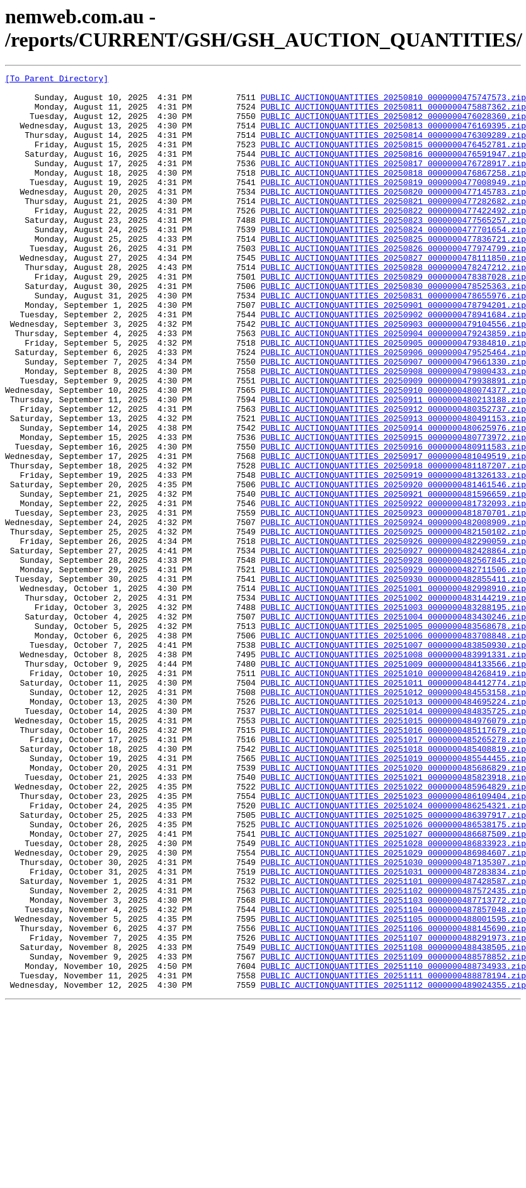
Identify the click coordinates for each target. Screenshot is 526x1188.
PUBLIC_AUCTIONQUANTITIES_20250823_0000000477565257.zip (393, 250)
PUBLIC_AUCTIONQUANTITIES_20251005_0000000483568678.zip (393, 737)
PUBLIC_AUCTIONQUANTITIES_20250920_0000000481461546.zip (393, 567)
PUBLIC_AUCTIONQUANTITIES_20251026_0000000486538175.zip (393, 975)
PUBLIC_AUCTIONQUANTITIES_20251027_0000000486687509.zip (393, 986)
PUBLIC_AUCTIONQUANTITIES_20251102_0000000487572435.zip (393, 1054)
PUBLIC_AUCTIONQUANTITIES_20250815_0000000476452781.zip (393, 159)
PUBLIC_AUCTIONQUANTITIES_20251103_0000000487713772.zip (393, 1066)
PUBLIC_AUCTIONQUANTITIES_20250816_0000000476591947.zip (393, 170)
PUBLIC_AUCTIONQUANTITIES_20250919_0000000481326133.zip (393, 556)
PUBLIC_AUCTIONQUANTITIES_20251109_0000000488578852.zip (393, 1134)
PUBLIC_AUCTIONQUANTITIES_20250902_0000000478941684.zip (393, 363)
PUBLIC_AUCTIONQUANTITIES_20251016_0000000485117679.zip (393, 862)
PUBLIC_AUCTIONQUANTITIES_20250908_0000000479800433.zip (393, 431)
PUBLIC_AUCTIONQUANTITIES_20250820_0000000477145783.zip (393, 216)
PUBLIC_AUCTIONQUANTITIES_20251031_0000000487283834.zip (393, 1032)
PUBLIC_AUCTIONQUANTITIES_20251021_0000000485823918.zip (393, 918)
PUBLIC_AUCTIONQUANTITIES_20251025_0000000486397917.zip (393, 964)
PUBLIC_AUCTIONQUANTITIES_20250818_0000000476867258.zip (393, 193)
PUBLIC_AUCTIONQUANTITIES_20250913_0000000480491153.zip (393, 488)
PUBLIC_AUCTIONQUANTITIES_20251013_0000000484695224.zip (393, 828)
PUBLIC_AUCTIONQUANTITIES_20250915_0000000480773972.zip (393, 510)
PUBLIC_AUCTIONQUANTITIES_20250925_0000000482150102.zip (393, 624)
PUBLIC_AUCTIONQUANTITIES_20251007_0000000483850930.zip (393, 760)
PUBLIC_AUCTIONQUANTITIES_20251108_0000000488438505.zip (393, 1122)
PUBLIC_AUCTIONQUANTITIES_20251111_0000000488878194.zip (393, 1156)
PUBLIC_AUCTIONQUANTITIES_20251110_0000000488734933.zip (393, 1145)
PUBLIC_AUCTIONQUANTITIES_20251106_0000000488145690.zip (393, 1100)
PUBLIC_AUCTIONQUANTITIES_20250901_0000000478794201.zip (393, 352)
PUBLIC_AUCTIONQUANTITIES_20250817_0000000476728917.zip (393, 182)
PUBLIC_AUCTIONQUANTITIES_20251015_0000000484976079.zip (393, 850)
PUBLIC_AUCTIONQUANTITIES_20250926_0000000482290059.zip (393, 635)
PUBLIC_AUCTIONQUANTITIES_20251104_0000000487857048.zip (393, 1077)
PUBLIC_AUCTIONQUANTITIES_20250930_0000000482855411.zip (393, 680)
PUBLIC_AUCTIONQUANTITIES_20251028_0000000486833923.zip (393, 998)
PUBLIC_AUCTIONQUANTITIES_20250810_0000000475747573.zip (393, 102)
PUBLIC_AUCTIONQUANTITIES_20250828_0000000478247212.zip (393, 306)
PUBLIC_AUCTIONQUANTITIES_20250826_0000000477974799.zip (393, 284)
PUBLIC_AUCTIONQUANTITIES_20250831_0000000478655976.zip (393, 340)
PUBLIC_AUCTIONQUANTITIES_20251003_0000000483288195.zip (393, 714)
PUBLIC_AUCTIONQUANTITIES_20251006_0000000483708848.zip (393, 748)
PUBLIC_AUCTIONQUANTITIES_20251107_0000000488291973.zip (393, 1111)
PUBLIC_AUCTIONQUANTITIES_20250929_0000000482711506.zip (393, 669)
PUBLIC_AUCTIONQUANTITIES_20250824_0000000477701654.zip (393, 261)
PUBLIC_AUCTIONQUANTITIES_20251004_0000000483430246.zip (393, 726)
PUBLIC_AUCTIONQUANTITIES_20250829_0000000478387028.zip (393, 318)
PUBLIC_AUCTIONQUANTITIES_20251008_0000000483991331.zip (393, 771)
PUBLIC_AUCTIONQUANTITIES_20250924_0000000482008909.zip (393, 612)
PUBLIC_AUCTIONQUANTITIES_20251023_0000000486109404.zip (393, 941)
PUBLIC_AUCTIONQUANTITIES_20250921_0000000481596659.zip (393, 578)
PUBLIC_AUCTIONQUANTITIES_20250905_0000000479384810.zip (393, 397)
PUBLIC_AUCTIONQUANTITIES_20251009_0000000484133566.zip (393, 782)
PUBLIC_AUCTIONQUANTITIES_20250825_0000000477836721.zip (393, 272)
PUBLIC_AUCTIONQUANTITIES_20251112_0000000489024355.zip (393, 1168)
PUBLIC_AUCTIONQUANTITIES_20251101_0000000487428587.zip (393, 1043)
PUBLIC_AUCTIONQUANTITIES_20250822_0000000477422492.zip (393, 238)
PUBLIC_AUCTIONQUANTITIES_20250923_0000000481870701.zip (393, 601)
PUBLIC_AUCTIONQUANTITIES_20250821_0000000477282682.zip (393, 227)
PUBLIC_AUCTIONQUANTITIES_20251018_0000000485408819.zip (393, 884)
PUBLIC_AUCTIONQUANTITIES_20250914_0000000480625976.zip (393, 499)
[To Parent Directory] (56, 80)
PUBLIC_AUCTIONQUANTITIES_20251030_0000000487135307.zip (393, 1020)
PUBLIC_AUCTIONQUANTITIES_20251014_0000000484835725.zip (393, 839)
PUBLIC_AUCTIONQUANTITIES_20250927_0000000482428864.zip (393, 646)
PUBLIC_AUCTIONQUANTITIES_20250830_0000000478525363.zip (393, 329)
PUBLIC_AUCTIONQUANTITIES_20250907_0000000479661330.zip (393, 420)
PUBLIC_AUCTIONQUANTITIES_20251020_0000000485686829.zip (393, 907)
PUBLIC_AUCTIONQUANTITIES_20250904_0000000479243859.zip (393, 386)
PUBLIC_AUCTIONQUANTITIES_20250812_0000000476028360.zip (393, 125)
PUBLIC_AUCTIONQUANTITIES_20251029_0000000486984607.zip (393, 1009)
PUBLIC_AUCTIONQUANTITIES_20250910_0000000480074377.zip (393, 454)
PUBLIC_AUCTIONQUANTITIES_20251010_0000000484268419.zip (393, 794)
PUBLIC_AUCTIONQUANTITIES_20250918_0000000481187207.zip (393, 544)
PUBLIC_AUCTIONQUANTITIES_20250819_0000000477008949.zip (393, 204)
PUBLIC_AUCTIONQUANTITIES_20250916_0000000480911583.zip (393, 522)
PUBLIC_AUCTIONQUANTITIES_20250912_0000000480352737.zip (393, 476)
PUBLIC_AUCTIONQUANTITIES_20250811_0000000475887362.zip (393, 114)
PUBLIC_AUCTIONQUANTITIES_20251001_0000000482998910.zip (393, 692)
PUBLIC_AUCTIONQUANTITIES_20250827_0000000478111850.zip (393, 295)
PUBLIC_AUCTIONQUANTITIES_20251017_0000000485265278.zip (393, 873)
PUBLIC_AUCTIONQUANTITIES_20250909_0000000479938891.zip (393, 442)
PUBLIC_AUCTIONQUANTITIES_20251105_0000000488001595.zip (393, 1088)
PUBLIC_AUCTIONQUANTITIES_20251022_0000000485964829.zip (393, 930)
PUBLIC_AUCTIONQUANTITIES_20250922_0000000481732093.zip (393, 590)
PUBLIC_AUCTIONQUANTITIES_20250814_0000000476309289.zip (393, 148)
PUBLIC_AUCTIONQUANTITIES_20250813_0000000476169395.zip (393, 136)
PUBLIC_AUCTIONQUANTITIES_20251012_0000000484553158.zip (393, 816)
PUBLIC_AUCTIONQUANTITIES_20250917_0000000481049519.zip (393, 533)
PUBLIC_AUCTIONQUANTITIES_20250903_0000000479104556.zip (393, 374)
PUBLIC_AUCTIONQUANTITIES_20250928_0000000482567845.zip (393, 658)
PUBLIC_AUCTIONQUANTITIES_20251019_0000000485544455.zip (393, 896)
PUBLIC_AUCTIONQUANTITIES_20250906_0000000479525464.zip (393, 408)
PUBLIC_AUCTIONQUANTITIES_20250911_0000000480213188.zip (393, 465)
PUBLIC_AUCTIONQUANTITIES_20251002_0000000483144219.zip (393, 703)
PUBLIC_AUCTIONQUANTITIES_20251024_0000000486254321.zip (393, 952)
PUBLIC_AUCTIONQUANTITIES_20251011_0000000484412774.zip (393, 805)
